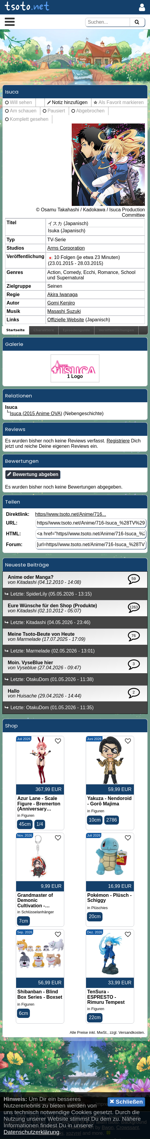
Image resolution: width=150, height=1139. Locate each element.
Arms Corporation (66, 248)
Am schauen (23, 111)
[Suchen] (137, 22)
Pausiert (56, 111)
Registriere (118, 441)
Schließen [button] (126, 1101)
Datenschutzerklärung (31, 1132)
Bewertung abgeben (32, 474)
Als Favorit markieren (121, 102)
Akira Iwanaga (62, 294)
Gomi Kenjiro (61, 303)
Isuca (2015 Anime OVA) (36, 413)
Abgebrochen (90, 111)
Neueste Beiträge (27, 565)
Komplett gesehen (29, 119)
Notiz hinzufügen (70, 102)
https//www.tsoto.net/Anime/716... (70, 514)
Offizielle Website (65, 320)
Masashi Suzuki (64, 311)
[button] (10, 21)
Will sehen (21, 102)
